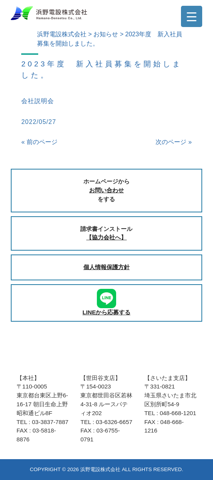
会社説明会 (37, 101)
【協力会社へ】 (106, 237)
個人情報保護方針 (106, 267)
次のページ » (173, 142)
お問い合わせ (106, 190)
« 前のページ (39, 142)
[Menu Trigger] (191, 16)
